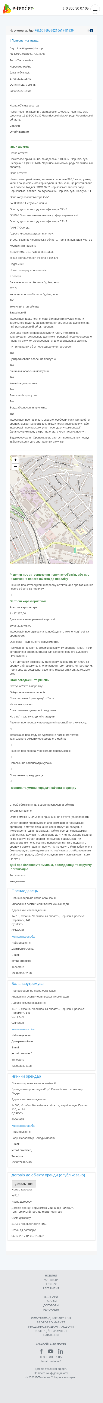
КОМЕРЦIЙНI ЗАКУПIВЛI (51, 1331)
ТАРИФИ (51, 1301)
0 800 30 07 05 (76, 8)
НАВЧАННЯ (51, 1335)
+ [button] (15, 460)
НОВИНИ (51, 1275)
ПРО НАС (51, 1284)
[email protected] (22, 960)
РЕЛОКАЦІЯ (51, 1309)
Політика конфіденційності (51, 1373)
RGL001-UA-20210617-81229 (54, 31)
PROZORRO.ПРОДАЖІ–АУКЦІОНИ (51, 1326)
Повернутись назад (24, 40)
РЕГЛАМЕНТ (51, 1288)
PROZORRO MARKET (51, 1322)
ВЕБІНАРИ (51, 1296)
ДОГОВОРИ (51, 1305)
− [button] (15, 467)
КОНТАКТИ (51, 1279)
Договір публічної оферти (51, 1368)
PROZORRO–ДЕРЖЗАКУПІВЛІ (51, 1318)
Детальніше (24, 1184)
